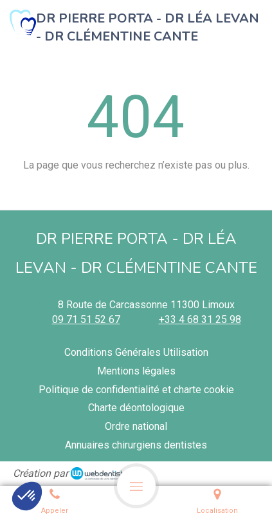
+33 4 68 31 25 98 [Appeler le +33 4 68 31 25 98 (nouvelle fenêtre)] (200, 319)
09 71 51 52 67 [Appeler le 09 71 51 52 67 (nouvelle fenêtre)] (86, 319)
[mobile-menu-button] (136, 485)
